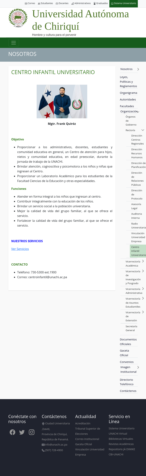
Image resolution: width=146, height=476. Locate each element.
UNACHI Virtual (118, 433)
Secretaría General (131, 328)
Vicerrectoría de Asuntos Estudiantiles (133, 302)
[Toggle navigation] (13, 42)
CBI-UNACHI (116, 454)
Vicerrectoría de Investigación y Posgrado (133, 277)
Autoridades (128, 99)
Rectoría (130, 130)
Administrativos (81, 3)
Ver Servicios (20, 249)
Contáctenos (128, 391)
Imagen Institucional (129, 369)
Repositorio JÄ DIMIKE (122, 449)
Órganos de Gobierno (131, 120)
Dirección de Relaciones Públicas (137, 178)
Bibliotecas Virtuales (121, 439)
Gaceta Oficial (124, 353)
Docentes (62, 3)
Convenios (127, 362)
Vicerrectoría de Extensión (133, 316)
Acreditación (82, 423)
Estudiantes (45, 3)
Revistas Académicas (121, 444)
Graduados (101, 3)
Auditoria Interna (136, 216)
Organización (129, 111)
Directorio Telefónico (127, 382)
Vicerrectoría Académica (133, 263)
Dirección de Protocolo (136, 194)
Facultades (127, 106)
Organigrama (128, 93)
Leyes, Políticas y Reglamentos (128, 81)
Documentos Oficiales (128, 341)
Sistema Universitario (123, 3)
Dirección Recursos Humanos (136, 153)
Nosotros (127, 69)
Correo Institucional (87, 439)
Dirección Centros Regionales (137, 139)
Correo (30, 3)
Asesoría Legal (136, 206)
